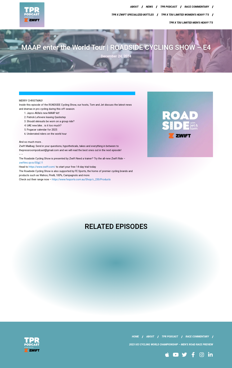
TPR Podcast (168, 6)
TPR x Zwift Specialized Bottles (132, 14)
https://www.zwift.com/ (42, 166)
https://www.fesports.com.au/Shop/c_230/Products (81, 179)
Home (133, 336)
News (149, 6)
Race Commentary (197, 6)
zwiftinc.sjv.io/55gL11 (31, 162)
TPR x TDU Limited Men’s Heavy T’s (191, 22)
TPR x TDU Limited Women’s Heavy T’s (185, 14)
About (134, 6)
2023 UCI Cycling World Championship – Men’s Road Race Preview (170, 344)
